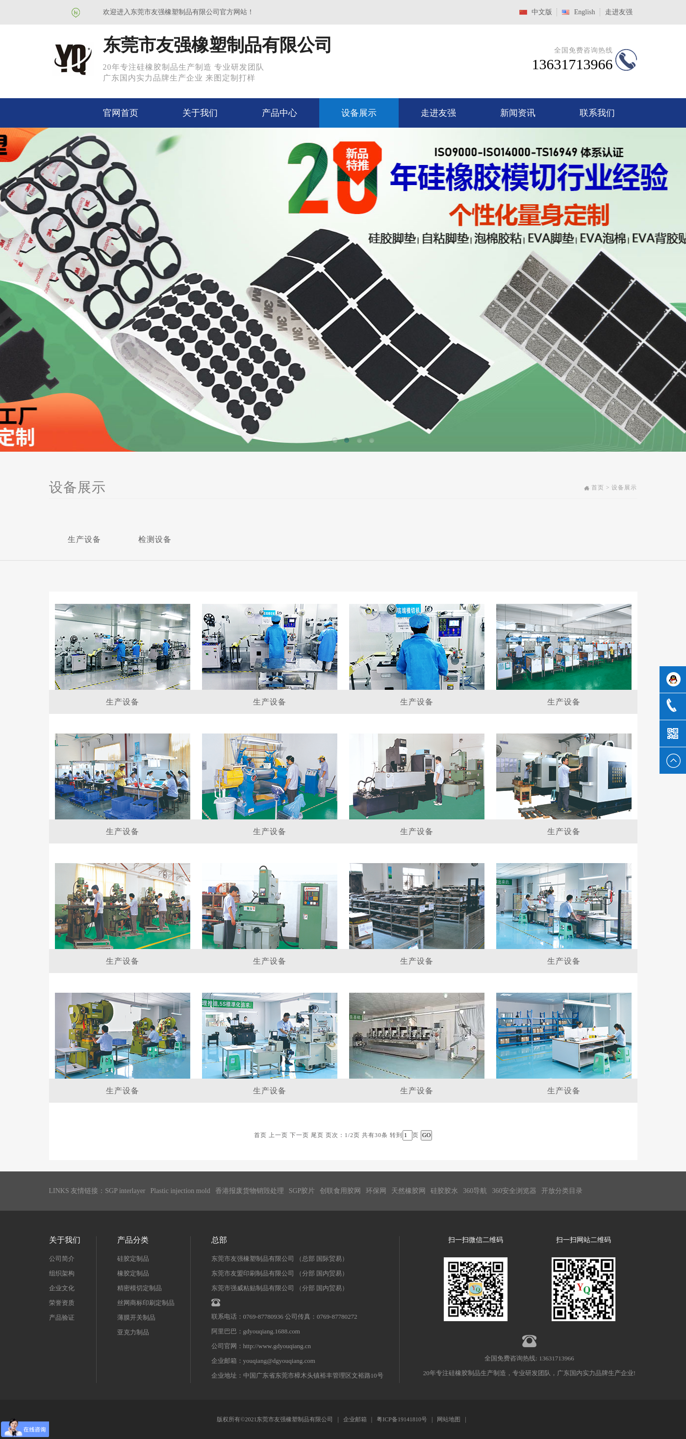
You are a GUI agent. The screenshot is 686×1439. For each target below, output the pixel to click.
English (584, 12)
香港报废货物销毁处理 (249, 1191)
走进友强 (619, 12)
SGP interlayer (125, 1191)
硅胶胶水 (444, 1191)
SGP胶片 (302, 1191)
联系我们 (597, 113)
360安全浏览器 (514, 1191)
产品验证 (62, 1317)
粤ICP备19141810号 (402, 1419)
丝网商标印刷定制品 (146, 1302)
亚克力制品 (133, 1332)
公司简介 (62, 1258)
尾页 (317, 1135)
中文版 (542, 12)
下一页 (299, 1135)
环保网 (376, 1191)
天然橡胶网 (408, 1191)
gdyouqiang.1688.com (271, 1331)
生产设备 (84, 539)
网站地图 (448, 1419)
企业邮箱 (355, 1419)
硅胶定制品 (133, 1258)
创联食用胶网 (340, 1191)
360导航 (475, 1191)
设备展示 (359, 113)
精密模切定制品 (139, 1288)
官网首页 (120, 113)
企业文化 (62, 1288)
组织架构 (62, 1273)
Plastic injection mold (180, 1191)
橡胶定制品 (133, 1273)
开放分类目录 (562, 1191)
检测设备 (155, 539)
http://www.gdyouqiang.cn (277, 1346)
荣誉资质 (62, 1302)
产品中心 (279, 113)
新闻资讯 (517, 113)
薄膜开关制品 (136, 1317)
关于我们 (200, 113)
